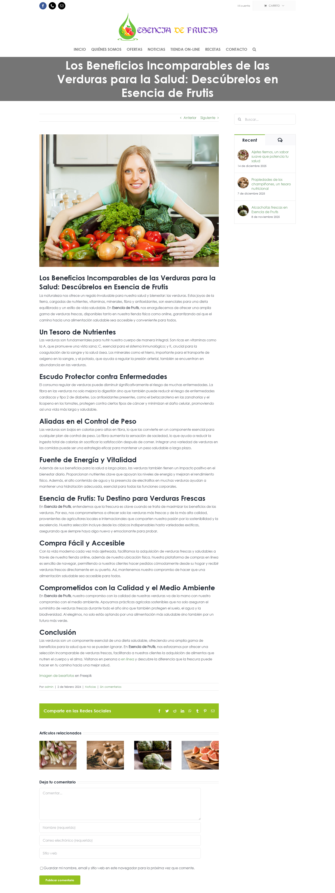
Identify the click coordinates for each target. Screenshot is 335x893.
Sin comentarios (110, 687)
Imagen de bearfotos (56, 675)
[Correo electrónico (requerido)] (120, 840)
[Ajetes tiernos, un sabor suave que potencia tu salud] (243, 152)
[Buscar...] (265, 119)
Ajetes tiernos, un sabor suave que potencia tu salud (270, 156)
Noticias (90, 687)
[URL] (120, 853)
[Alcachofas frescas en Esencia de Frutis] (243, 208)
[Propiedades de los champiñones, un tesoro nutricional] (243, 180)
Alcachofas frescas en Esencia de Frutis (269, 209)
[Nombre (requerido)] (120, 827)
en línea (127, 659)
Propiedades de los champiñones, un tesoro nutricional (271, 184)
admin (49, 687)
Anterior (190, 117)
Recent (249, 140)
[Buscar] (239, 119)
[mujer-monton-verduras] (129, 200)
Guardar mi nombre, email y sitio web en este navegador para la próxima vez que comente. (119, 868)
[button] (254, 49)
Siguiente (207, 117)
